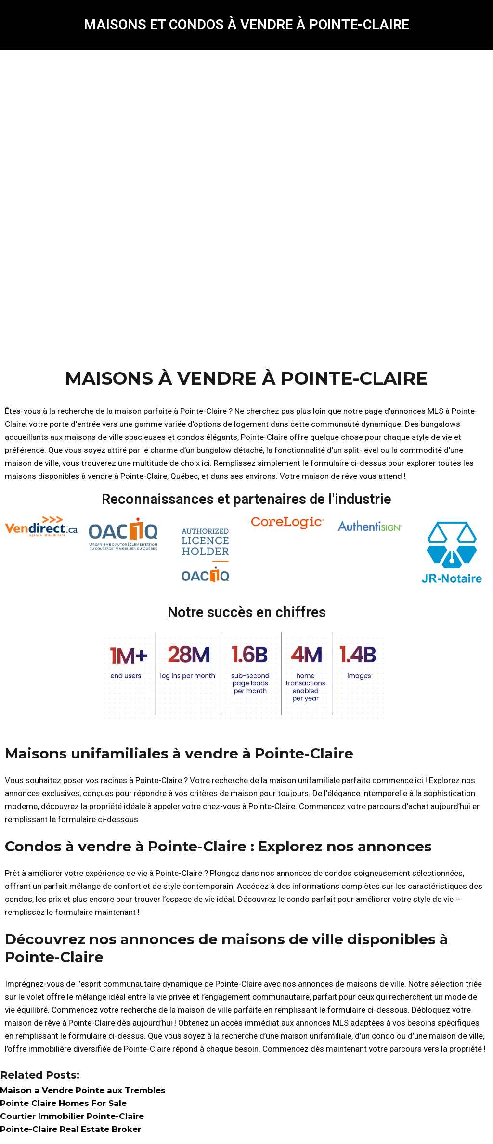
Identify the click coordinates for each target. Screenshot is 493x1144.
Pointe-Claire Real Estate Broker (70, 1129)
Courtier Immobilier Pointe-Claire (72, 1116)
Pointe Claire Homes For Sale (63, 1103)
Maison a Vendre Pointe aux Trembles (83, 1090)
